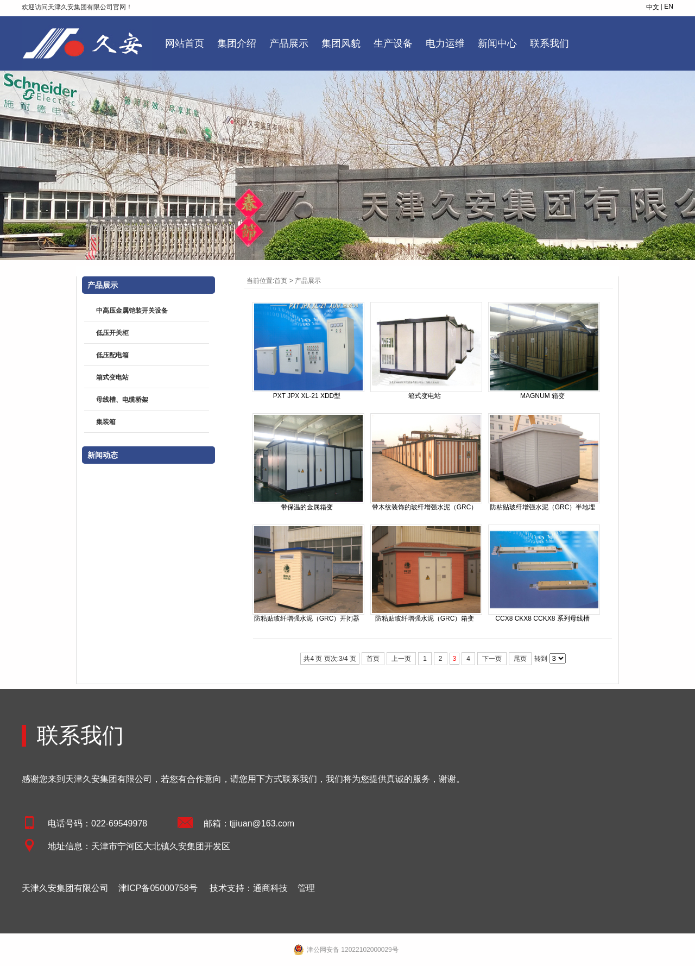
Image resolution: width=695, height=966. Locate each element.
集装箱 (106, 422)
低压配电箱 (112, 355)
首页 (280, 281)
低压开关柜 (112, 333)
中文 (652, 7)
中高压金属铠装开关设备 (132, 310)
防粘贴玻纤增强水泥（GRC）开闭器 (307, 618)
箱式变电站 (424, 396)
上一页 (401, 658)
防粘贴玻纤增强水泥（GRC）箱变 (425, 618)
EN (668, 6)
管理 (306, 888)
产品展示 (308, 281)
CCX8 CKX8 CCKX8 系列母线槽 (542, 618)
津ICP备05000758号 (158, 888)
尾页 (520, 658)
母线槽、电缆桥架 (122, 399)
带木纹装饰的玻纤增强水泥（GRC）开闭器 (425, 507)
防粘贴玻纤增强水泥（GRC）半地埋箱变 (543, 507)
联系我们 (80, 735)
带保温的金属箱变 (307, 507)
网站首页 (184, 43)
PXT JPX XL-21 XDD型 (307, 396)
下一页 (492, 658)
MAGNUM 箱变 (542, 396)
